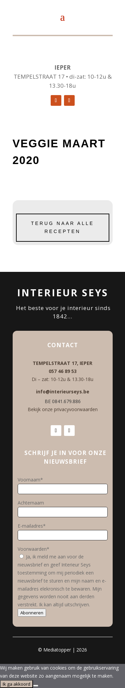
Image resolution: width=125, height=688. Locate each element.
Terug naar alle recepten (62, 227)
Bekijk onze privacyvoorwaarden (63, 409)
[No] (35, 686)
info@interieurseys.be (62, 391)
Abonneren (31, 613)
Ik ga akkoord (16, 684)
